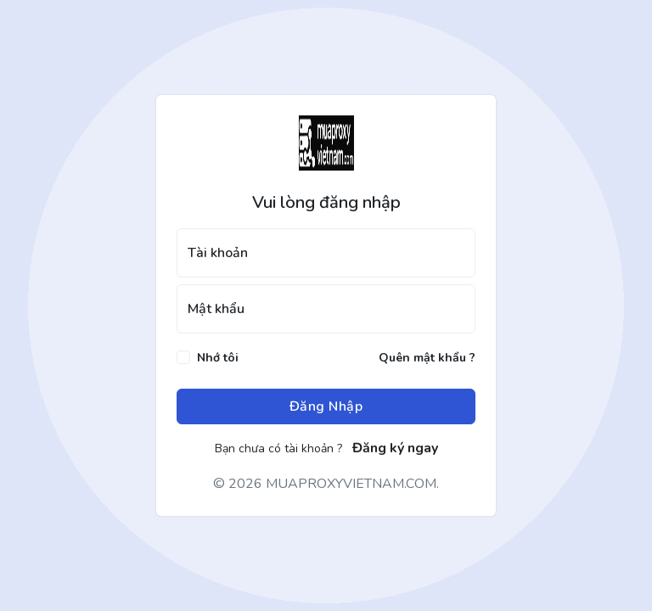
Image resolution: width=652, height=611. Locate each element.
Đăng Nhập (326, 406)
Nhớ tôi (218, 358)
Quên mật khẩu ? (427, 358)
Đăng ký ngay (395, 448)
